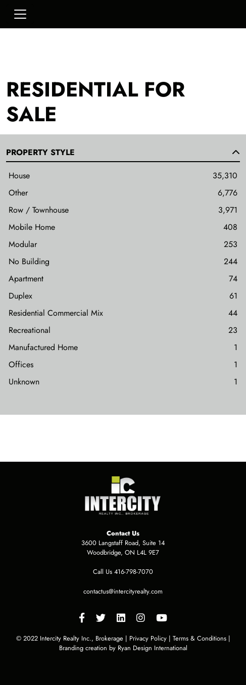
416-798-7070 (133, 571)
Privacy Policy (148, 638)
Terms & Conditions (199, 638)
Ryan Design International (152, 648)
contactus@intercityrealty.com (123, 591)
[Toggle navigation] (20, 14)
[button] (123, 154)
